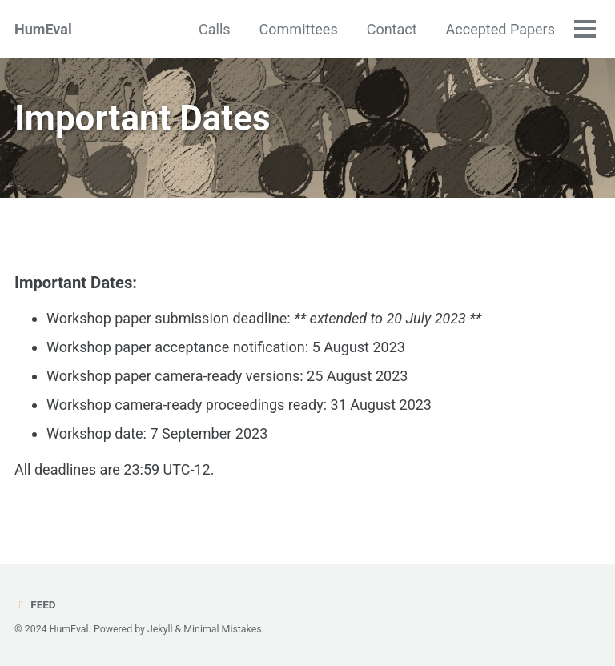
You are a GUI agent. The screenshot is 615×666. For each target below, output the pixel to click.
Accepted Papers (500, 29)
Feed (35, 604)
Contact (392, 29)
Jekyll (160, 629)
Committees (298, 29)
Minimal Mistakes (222, 629)
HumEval (43, 29)
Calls (215, 29)
